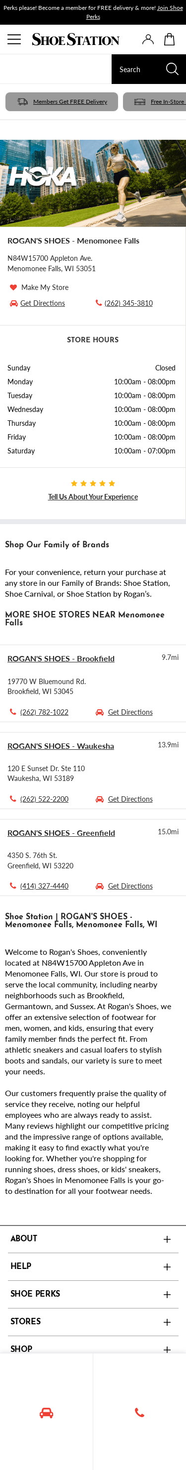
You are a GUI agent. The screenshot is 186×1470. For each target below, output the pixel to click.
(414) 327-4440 (44, 886)
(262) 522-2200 (44, 799)
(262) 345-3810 (123, 303)
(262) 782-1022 (44, 712)
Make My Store (44, 287)
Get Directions (130, 712)
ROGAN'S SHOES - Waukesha (60, 745)
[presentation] (148, 39)
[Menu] (15, 39)
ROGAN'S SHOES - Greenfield (61, 832)
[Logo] (76, 39)
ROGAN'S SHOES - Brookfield (61, 658)
